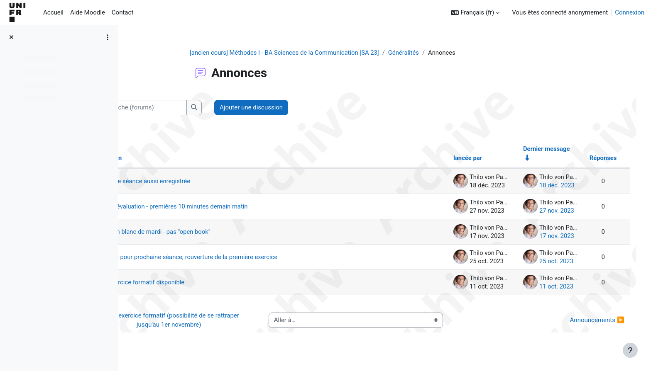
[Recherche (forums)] (193, 108)
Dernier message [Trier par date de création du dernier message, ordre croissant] (537, 149)
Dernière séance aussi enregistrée (198, 181)
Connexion (629, 12)
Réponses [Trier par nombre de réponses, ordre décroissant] (594, 158)
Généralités (429, 52)
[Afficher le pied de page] (630, 350)
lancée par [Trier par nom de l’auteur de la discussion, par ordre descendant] (457, 158)
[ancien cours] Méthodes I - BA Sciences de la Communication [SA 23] (308, 52)
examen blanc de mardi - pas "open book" (208, 232)
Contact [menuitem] (122, 12)
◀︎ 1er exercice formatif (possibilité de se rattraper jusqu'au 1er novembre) (212, 320)
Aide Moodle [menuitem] (87, 12)
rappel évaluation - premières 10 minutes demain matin (227, 207)
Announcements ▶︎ (588, 320)
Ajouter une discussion (304, 108)
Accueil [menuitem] (53, 12)
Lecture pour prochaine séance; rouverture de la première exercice (242, 257)
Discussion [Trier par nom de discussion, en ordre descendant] (159, 158)
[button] (475, 12)
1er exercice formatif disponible (195, 282)
